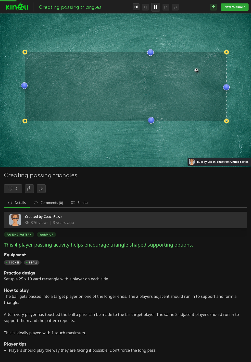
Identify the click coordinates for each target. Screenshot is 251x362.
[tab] (17, 203)
